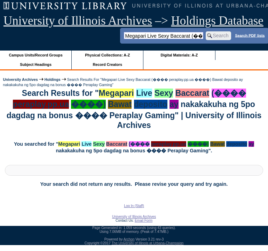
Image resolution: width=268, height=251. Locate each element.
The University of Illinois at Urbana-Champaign (148, 243)
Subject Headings (36, 64)
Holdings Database (217, 21)
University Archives (20, 79)
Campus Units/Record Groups (36, 55)
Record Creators (107, 64)
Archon (129, 239)
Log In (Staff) (134, 206)
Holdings (53, 79)
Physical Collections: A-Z (107, 55)
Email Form (143, 220)
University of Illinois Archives (77, 21)
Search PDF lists (250, 35)
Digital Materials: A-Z (179, 55)
